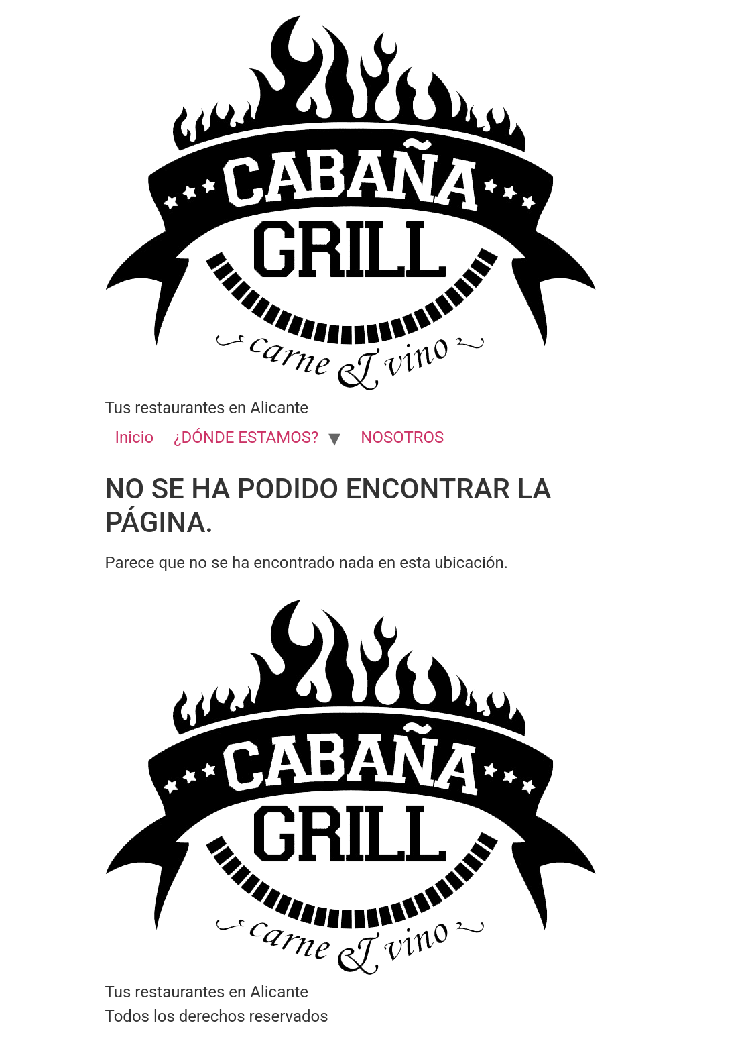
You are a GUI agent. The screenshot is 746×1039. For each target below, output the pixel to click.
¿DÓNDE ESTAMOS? (246, 437)
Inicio (134, 437)
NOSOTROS (402, 437)
